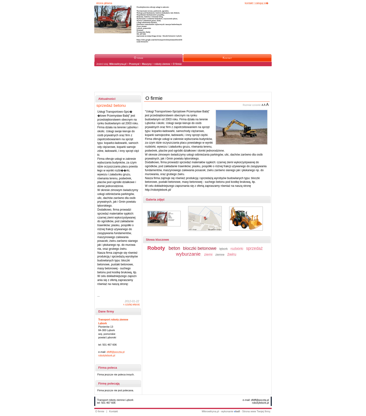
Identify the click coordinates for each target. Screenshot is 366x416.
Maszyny (147, 64)
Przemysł (134, 64)
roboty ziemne (162, 64)
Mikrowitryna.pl (117, 64)
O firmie (177, 64)
